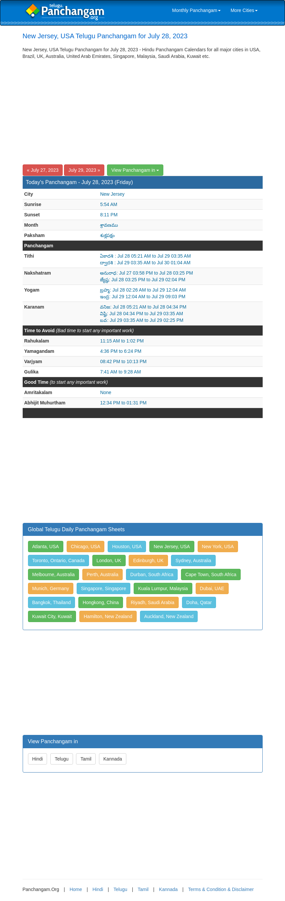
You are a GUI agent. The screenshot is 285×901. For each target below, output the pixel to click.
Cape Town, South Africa (210, 574)
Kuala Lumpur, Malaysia (163, 588)
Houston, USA (127, 546)
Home (76, 889)
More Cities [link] (244, 10)
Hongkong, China (101, 602)
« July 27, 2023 (43, 170)
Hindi (37, 759)
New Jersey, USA (172, 546)
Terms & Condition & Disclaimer (221, 889)
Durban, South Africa (151, 574)
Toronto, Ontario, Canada (58, 560)
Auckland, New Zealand (169, 616)
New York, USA (218, 546)
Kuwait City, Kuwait (52, 616)
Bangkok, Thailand (51, 602)
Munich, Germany (50, 588)
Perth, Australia (102, 574)
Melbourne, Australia (53, 574)
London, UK (109, 560)
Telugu (61, 759)
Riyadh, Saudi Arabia (152, 602)
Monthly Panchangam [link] (196, 10)
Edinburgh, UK (148, 560)
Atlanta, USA (45, 546)
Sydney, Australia (193, 560)
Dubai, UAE (212, 588)
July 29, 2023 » (84, 170)
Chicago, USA (85, 546)
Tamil (85, 759)
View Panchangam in (135, 170)
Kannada (112, 759)
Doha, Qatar (199, 602)
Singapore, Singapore (103, 588)
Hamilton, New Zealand (108, 616)
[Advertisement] (143, 109)
